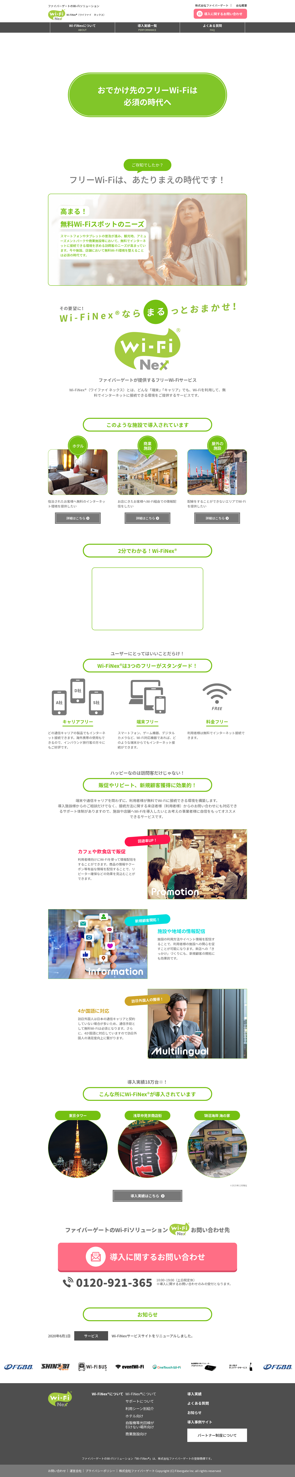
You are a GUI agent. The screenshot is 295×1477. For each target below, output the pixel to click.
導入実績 (194, 1393)
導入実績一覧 (147, 27)
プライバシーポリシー (100, 1471)
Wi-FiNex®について (140, 1393)
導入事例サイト (199, 1421)
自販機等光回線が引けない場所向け (139, 1425)
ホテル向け (134, 1415)
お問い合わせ (57, 1471)
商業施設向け (136, 1433)
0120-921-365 (114, 1282)
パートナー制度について (217, 1435)
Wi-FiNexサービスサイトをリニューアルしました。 (153, 1335)
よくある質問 (212, 27)
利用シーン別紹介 (139, 1408)
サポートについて (139, 1401)
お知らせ (194, 1412)
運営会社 (76, 1471)
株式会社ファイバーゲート (212, 5)
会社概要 (241, 5)
